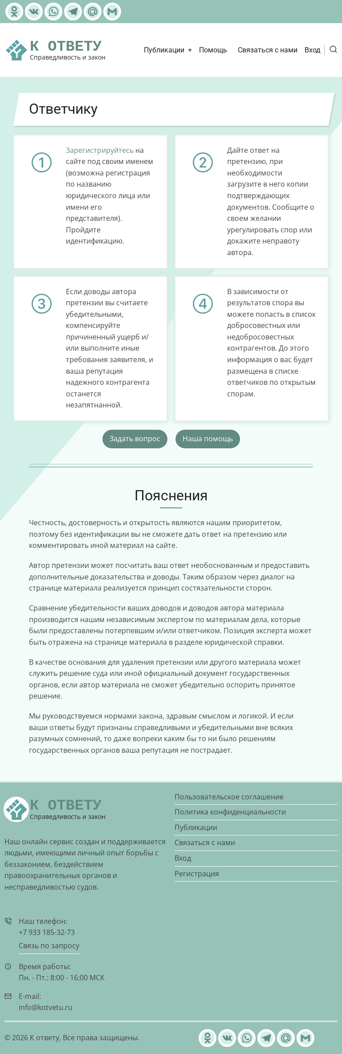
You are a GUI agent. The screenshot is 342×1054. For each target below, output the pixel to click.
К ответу (66, 46)
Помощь (213, 50)
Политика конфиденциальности (230, 812)
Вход (313, 50)
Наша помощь (208, 438)
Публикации (164, 50)
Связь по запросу (49, 945)
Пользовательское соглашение (229, 797)
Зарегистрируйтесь (100, 150)
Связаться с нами (267, 50)
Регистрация (197, 873)
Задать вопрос (135, 438)
